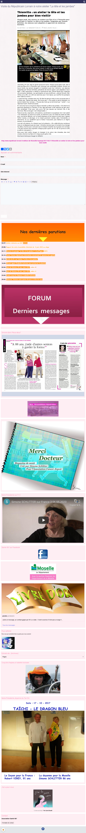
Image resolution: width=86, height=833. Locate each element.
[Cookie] (3, 830)
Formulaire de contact (8, 823)
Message (4, 179)
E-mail (3, 164)
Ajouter (4, 216)
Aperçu (34, 182)
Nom (2, 157)
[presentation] (12, 210)
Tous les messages (8, 625)
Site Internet (5, 172)
